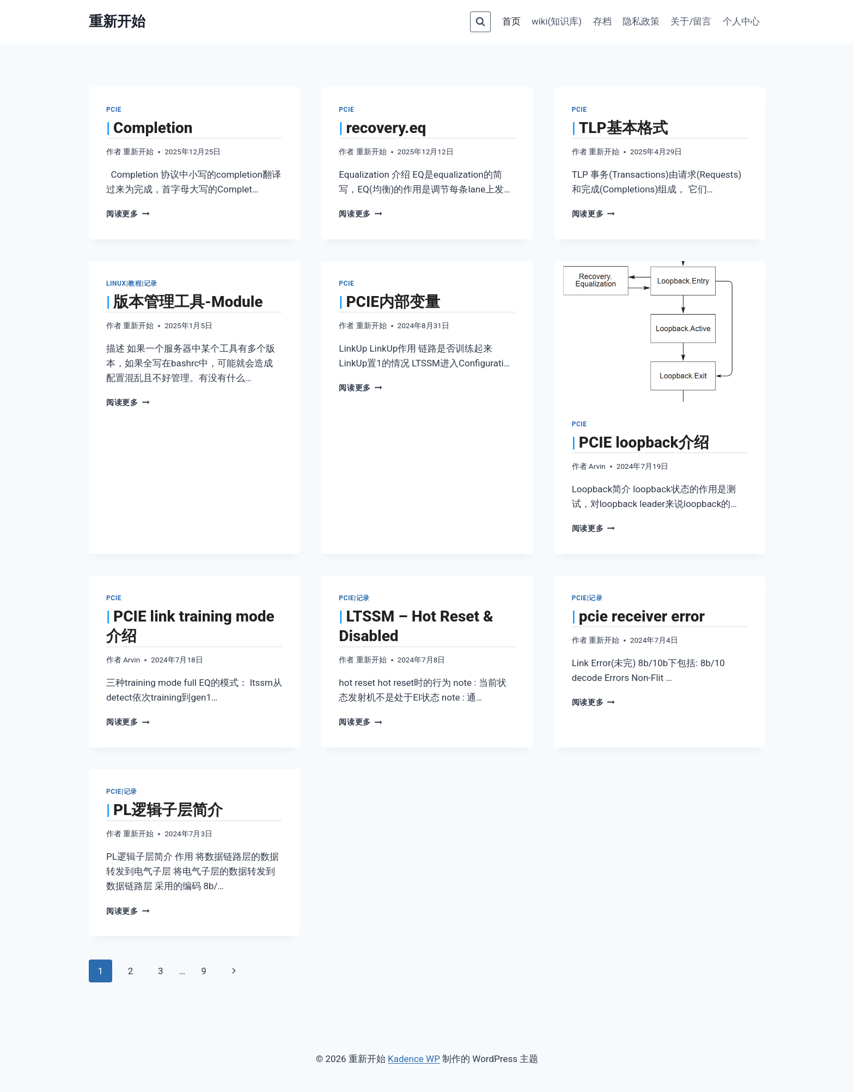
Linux (116, 283)
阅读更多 (127, 213)
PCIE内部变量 (393, 302)
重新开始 (138, 151)
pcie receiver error (642, 616)
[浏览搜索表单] (480, 21)
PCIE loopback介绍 (644, 442)
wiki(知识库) (557, 21)
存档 (602, 21)
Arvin (597, 466)
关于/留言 (690, 21)
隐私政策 (641, 21)
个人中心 (741, 21)
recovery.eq (386, 128)
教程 (135, 283)
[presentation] (659, 331)
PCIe (113, 109)
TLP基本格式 (623, 128)
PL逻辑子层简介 (168, 810)
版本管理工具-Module (188, 302)
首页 (511, 21)
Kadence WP (414, 1058)
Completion (152, 128)
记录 (150, 283)
